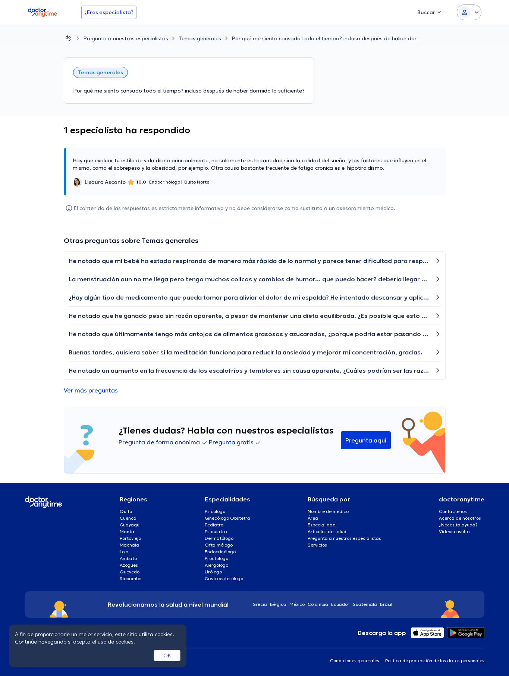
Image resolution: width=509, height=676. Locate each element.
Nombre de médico (328, 511)
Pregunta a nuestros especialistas (125, 38)
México (297, 604)
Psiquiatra (216, 531)
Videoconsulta (454, 531)
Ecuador (340, 604)
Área (313, 518)
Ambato (128, 558)
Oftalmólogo (219, 545)
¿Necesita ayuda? (458, 525)
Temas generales (200, 38)
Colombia (318, 604)
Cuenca (128, 518)
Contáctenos (453, 511)
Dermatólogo (219, 538)
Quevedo (129, 572)
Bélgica (278, 604)
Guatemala (364, 604)
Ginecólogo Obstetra (227, 518)
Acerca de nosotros (460, 518)
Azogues (129, 565)
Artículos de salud (327, 531)
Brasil (386, 604)
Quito (126, 511)
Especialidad (322, 525)
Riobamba (131, 578)
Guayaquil (131, 525)
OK (167, 655)
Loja (124, 551)
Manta (127, 531)
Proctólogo (216, 558)
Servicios (317, 545)
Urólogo (213, 572)
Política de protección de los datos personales (434, 660)
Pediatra (214, 525)
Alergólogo (216, 565)
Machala (129, 545)
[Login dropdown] (469, 12)
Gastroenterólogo (224, 578)
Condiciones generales (354, 660)
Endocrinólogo (220, 551)
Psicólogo (215, 511)
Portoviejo (130, 538)
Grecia (259, 604)
